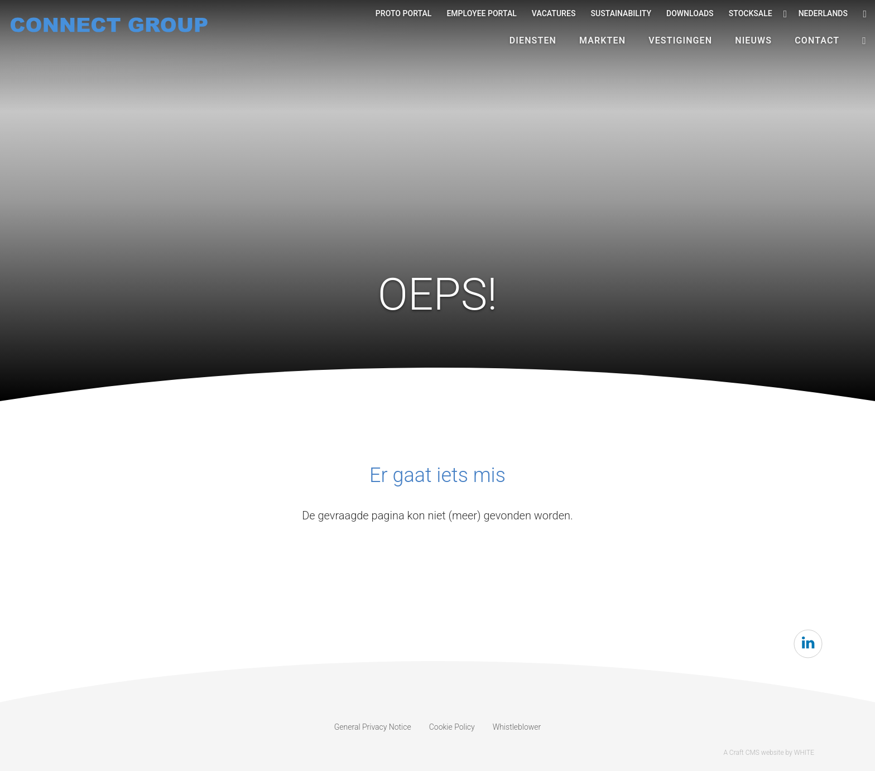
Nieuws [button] (753, 40)
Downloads (690, 13)
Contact (817, 40)
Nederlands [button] (815, 14)
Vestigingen (680, 40)
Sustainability (620, 13)
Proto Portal (404, 13)
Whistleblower (517, 726)
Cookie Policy (452, 726)
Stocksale (750, 13)
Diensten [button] (532, 40)
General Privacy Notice (372, 726)
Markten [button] (602, 40)
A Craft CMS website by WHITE (768, 752)
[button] (864, 40)
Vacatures (554, 13)
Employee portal (481, 13)
